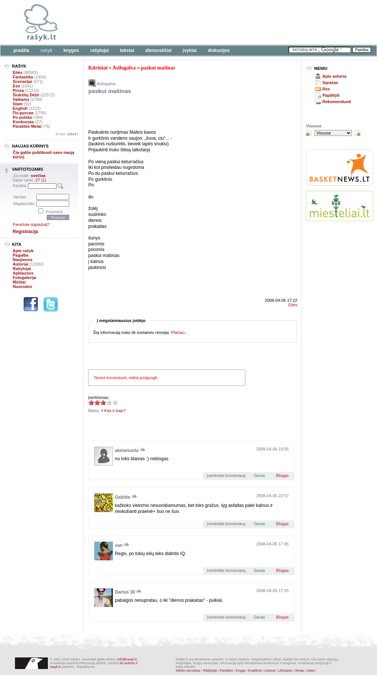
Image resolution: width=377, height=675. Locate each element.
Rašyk (46, 50)
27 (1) (41, 180)
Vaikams (21, 99)
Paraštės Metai (27, 126)
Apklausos (23, 273)
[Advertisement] (230, 22)
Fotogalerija (24, 277)
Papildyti (331, 95)
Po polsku (23, 117)
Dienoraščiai (158, 50)
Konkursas (23, 122)
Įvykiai (190, 50)
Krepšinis (255, 670)
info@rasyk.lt (127, 659)
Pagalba (20, 255)
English (20, 108)
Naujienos (23, 259)
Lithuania (285, 670)
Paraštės (226, 670)
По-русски (23, 113)
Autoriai (20, 264)
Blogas (282, 475)
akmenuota (126, 450)
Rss (326, 89)
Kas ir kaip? (115, 410)
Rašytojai (99, 50)
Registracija (25, 231)
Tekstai (127, 50)
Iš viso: (66, 134)
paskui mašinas (158, 68)
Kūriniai (97, 68)
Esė (16, 86)
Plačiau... (179, 332)
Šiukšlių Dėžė (26, 95)
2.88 (91, 402)
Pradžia (21, 50)
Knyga (240, 670)
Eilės (17, 72)
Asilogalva (124, 68)
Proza (18, 90)
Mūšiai (19, 282)
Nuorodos (22, 286)
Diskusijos (219, 50)
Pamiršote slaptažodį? (31, 225)
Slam (17, 104)
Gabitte (122, 497)
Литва (299, 670)
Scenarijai (22, 81)
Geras (259, 475)
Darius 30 (125, 592)
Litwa (311, 670)
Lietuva (269, 670)
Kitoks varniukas (188, 670)
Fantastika (23, 77)
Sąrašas (330, 82)
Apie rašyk (23, 250)
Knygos (71, 50)
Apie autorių (334, 76)
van (119, 545)
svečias (38, 175)
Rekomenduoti (336, 101)
